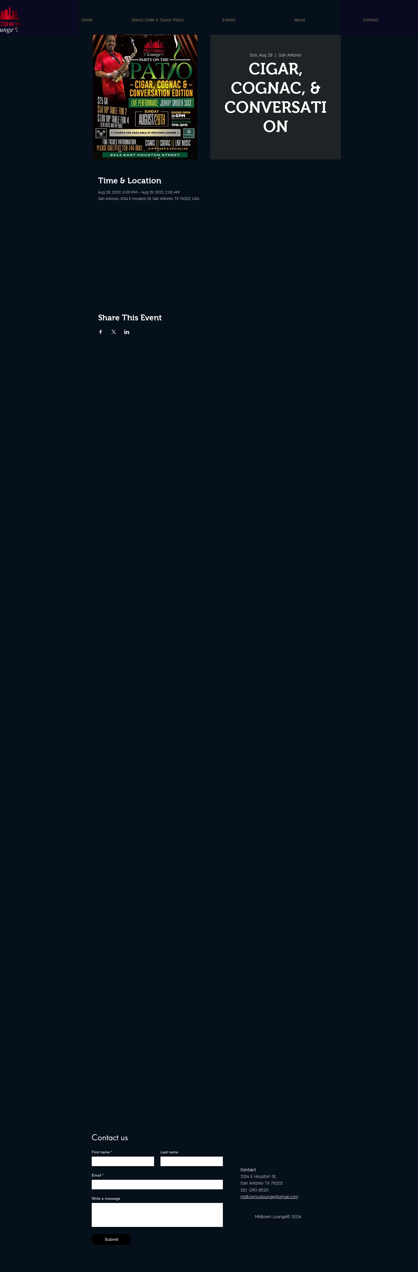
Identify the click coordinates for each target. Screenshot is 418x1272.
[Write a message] (157, 1215)
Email (97, 1175)
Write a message (106, 1198)
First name (102, 1152)
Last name (169, 1152)
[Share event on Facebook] (100, 332)
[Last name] (190, 1161)
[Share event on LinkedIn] (126, 332)
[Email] (156, 1184)
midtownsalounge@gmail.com (269, 1197)
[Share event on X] (113, 332)
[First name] (121, 1161)
